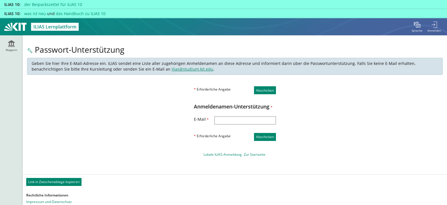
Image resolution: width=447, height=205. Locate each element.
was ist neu (35, 13)
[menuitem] (417, 26)
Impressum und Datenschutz (49, 201)
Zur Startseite (254, 154)
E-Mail (201, 119)
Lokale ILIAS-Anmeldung (223, 154)
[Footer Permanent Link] (235, 182)
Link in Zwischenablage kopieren (54, 181)
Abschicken (265, 90)
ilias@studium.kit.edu (192, 69)
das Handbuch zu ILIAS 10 (80, 13)
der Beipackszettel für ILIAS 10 (53, 4)
